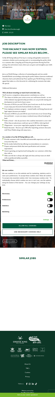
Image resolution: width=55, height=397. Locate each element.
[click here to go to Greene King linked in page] (33, 384)
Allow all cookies (27, 225)
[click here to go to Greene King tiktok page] (36, 384)
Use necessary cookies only (27, 232)
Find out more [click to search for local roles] (9, 241)
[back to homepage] (7, 4)
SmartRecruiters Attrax (27, 393)
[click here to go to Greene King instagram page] (29, 384)
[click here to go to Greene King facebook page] (27, 384)
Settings (46, 219)
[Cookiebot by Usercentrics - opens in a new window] (44, 163)
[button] (46, 4)
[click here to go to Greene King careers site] (27, 347)
